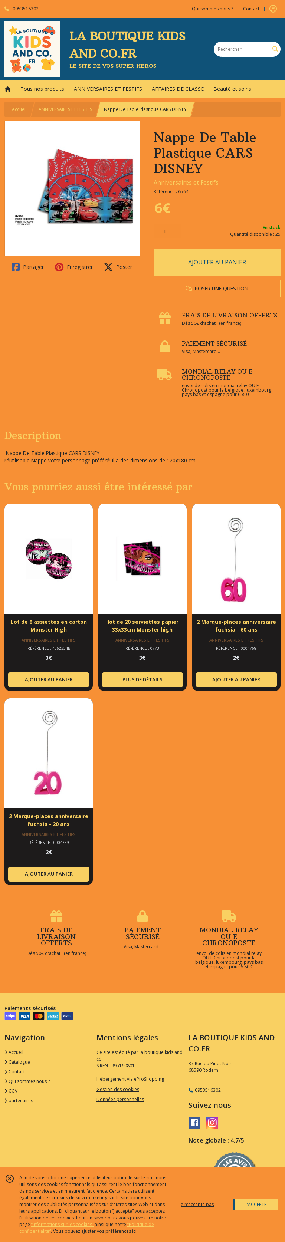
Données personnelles (120, 1099)
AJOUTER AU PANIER (217, 262)
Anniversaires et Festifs (186, 182)
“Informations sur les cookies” (62, 1224)
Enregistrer (74, 267)
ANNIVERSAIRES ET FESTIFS (65, 109)
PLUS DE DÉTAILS (142, 679)
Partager (28, 267)
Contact (251, 9)
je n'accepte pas (197, 1204)
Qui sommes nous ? (27, 1081)
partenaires (18, 1100)
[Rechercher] (275, 49)
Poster (118, 267)
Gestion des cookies (117, 1089)
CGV (10, 1091)
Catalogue (17, 1062)
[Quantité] (167, 231)
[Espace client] (273, 9)
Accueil (19, 109)
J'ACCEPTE (256, 1204)
